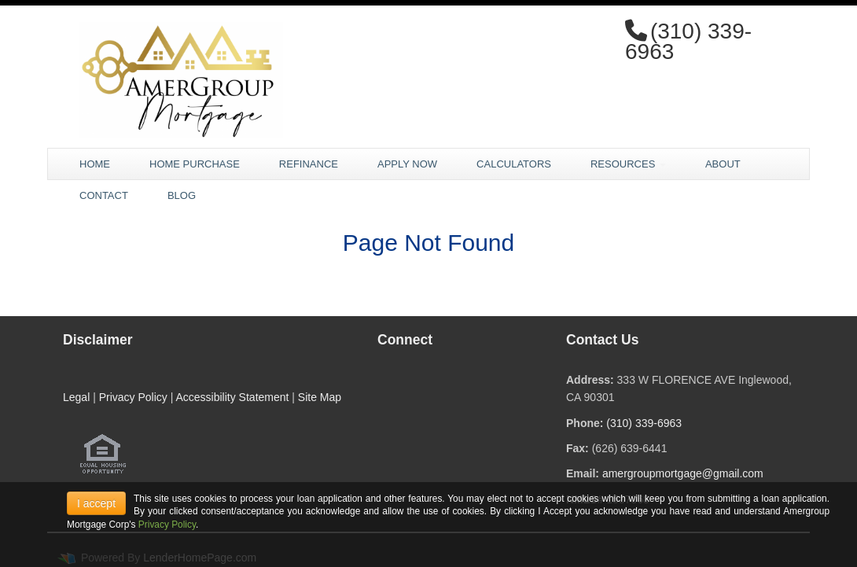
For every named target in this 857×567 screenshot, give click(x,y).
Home (94, 164)
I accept (96, 503)
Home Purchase (194, 164)
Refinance (308, 164)
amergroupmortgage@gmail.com (682, 473)
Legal (76, 397)
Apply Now (407, 164)
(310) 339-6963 (644, 423)
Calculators (513, 164)
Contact (103, 195)
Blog (181, 195)
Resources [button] (628, 164)
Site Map (319, 397)
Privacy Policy (133, 397)
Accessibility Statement (232, 397)
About (723, 164)
